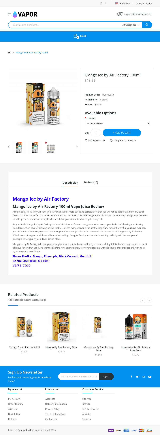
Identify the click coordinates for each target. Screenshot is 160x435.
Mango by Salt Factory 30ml (61, 347)
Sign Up (106, 376)
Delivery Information (56, 403)
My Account (14, 398)
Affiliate (86, 413)
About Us (50, 398)
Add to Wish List (96, 140)
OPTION (91, 118)
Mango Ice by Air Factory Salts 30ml (135, 349)
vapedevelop (27, 430)
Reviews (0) (90, 182)
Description (70, 182)
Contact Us (51, 418)
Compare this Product (125, 140)
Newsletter (14, 413)
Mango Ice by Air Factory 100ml (32, 52)
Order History (15, 403)
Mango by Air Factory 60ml (24, 347)
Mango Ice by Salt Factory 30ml (98, 349)
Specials (86, 418)
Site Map (87, 398)
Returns (12, 418)
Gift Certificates (90, 408)
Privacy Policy (52, 408)
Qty (87, 132)
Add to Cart (123, 132)
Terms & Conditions (55, 413)
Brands (86, 403)
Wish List (13, 408)
